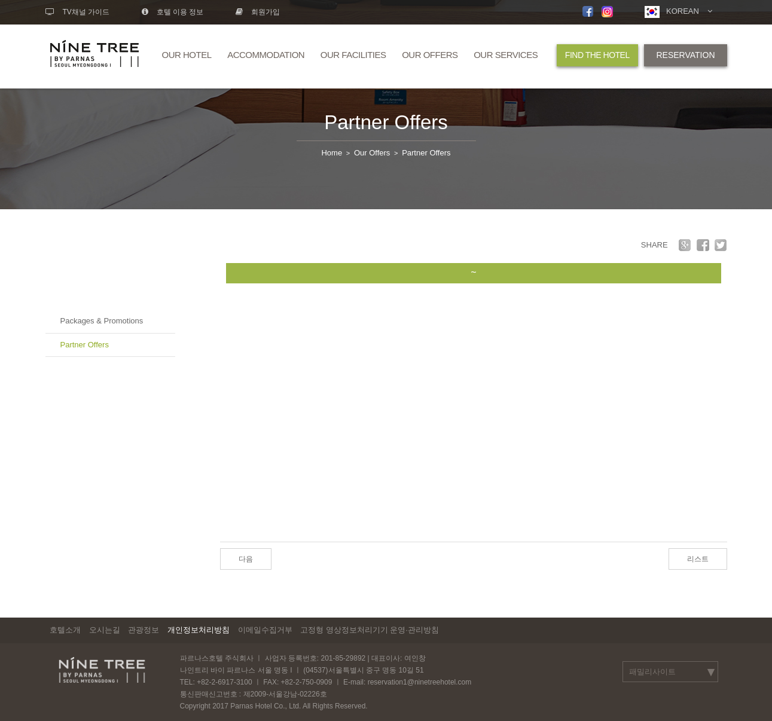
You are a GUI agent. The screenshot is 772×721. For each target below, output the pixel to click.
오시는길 (104, 629)
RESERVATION (685, 55)
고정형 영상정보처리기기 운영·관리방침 (369, 629)
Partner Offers (386, 122)
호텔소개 (65, 629)
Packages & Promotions (102, 320)
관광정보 (143, 629)
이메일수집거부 (265, 629)
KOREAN (678, 12)
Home (331, 152)
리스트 (698, 559)
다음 (246, 559)
